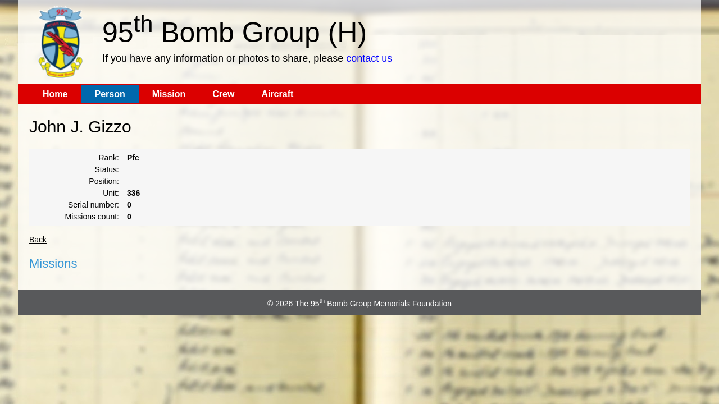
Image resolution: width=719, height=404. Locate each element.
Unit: (111, 193)
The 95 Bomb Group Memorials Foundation (373, 303)
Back (38, 239)
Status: (106, 169)
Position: (104, 181)
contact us (369, 58)
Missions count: (92, 216)
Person (109, 94)
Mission (169, 94)
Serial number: (93, 204)
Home (55, 94)
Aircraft (277, 94)
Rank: (108, 157)
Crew (223, 94)
